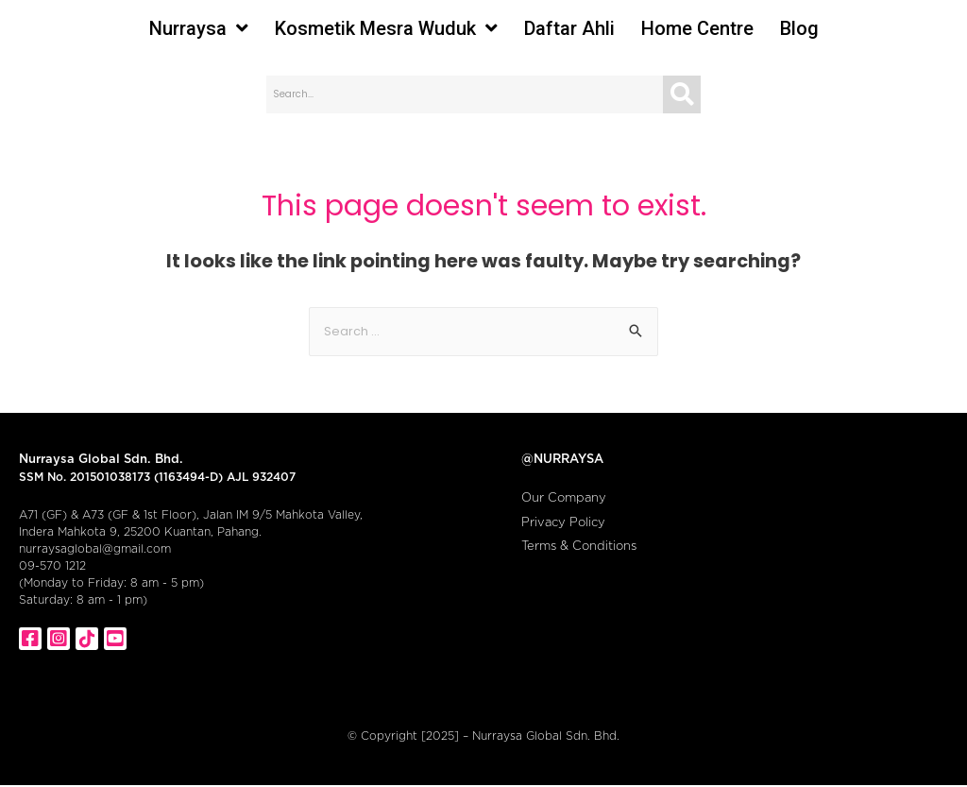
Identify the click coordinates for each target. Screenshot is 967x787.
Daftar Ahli (569, 28)
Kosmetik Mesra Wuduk (386, 28)
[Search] (682, 94)
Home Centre (697, 28)
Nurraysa (198, 28)
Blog (799, 28)
